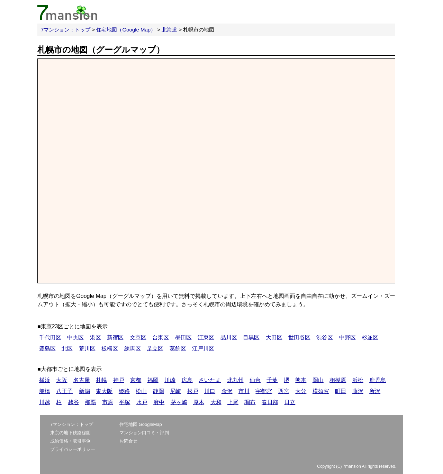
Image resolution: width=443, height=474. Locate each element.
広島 (187, 380)
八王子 (64, 391)
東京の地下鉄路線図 (70, 432)
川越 (44, 402)
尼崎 (175, 391)
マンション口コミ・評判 (144, 432)
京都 (135, 380)
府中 (158, 402)
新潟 (84, 391)
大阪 (61, 380)
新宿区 (115, 337)
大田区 (274, 337)
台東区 (160, 337)
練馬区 (132, 349)
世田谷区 (299, 337)
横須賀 (321, 391)
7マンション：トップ (65, 30)
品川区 (228, 337)
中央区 (75, 337)
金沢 (227, 391)
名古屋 (81, 380)
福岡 (153, 380)
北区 (67, 349)
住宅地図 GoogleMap (140, 424)
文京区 (138, 337)
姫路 (124, 391)
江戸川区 (203, 349)
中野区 (347, 337)
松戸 (192, 391)
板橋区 (109, 349)
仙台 (255, 380)
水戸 (141, 402)
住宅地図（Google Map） (126, 30)
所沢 (374, 391)
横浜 (44, 380)
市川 (244, 391)
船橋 (44, 391)
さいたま (210, 380)
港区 (95, 337)
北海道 (169, 30)
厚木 (198, 402)
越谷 (73, 402)
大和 (216, 402)
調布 (249, 402)
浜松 (357, 380)
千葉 (272, 380)
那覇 (90, 402)
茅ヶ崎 (179, 402)
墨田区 (183, 337)
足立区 (155, 349)
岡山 (318, 380)
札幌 (101, 380)
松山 (141, 391)
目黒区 (251, 337)
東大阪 (104, 391)
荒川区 (87, 349)
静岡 (158, 391)
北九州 (235, 380)
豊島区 (47, 349)
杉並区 (370, 337)
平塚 (124, 402)
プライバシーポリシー (72, 449)
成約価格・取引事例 (70, 441)
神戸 (118, 380)
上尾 (232, 402)
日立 (289, 402)
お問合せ (128, 441)
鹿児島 (377, 380)
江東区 (206, 337)
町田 (340, 391)
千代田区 (50, 337)
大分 (300, 391)
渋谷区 (324, 337)
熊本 (300, 380)
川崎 (169, 380)
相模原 (337, 380)
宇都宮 (263, 391)
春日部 (270, 402)
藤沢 (357, 391)
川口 (209, 391)
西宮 (283, 391)
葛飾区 (178, 349)
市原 (107, 402)
